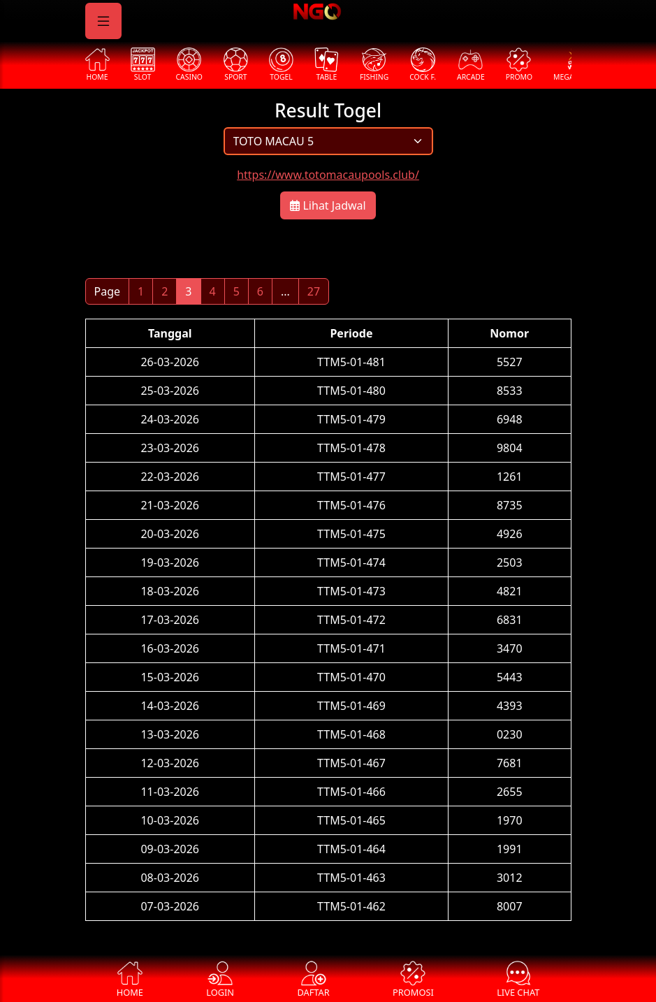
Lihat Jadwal (327, 205)
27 (313, 291)
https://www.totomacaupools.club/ (328, 174)
